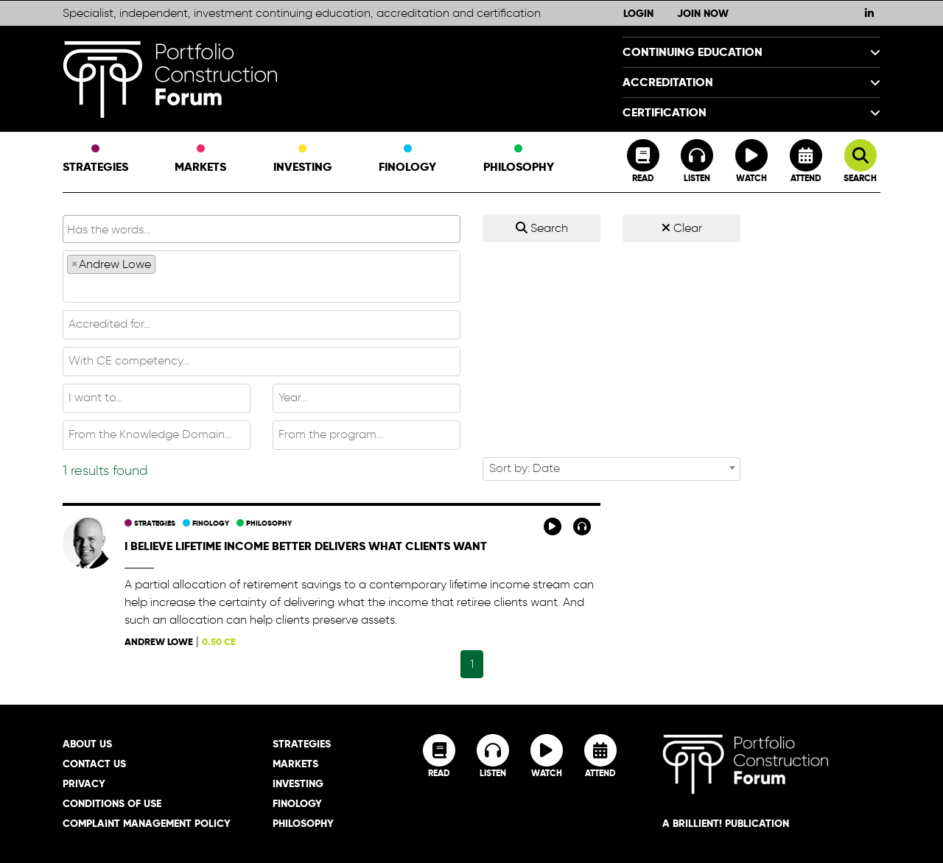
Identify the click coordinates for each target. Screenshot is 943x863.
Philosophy (518, 160)
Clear (682, 228)
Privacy (84, 783)
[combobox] (261, 276)
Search (542, 228)
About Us (87, 743)
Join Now (703, 13)
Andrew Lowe (159, 641)
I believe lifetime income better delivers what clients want (306, 546)
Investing (302, 160)
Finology (407, 160)
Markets (200, 160)
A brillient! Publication (725, 823)
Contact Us (94, 763)
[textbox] (261, 287)
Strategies (95, 160)
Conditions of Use (112, 803)
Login (638, 13)
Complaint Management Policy (147, 823)
